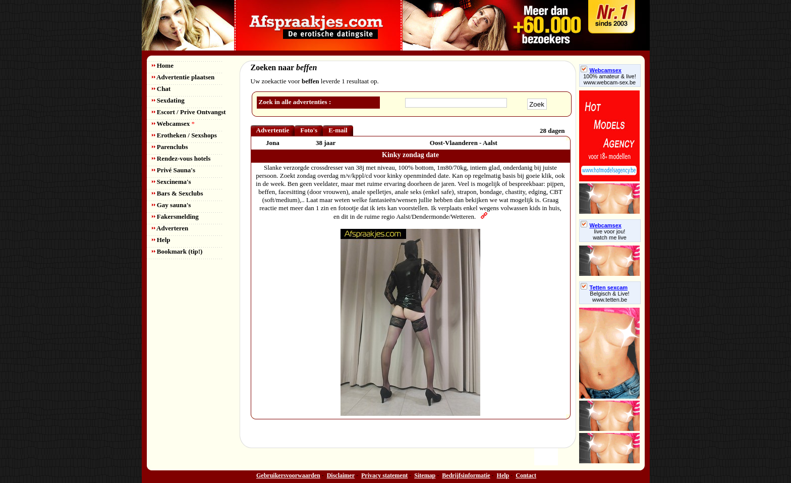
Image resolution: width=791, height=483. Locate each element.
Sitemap (424, 475)
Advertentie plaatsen (183, 77)
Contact (526, 475)
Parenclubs (170, 147)
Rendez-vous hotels (181, 158)
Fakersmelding (175, 216)
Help (161, 240)
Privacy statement (384, 475)
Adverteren (170, 228)
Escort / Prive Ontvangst (189, 112)
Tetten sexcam (604, 287)
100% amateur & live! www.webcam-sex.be (609, 79)
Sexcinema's (171, 181)
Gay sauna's (171, 205)
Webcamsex (173, 123)
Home (163, 65)
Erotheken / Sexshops (184, 135)
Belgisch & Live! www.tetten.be (609, 297)
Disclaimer (341, 475)
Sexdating (168, 100)
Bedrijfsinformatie (466, 475)
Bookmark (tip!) (177, 251)
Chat (161, 88)
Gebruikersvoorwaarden (288, 475)
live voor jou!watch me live (610, 234)
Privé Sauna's (173, 170)
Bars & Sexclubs (177, 193)
